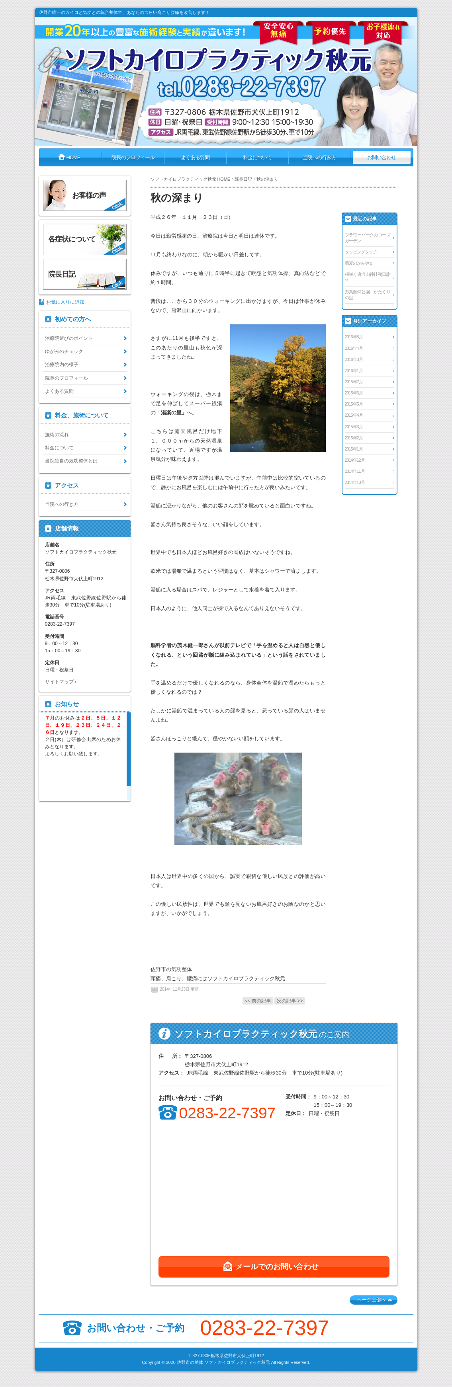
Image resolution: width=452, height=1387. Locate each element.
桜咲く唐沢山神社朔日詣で (367, 277)
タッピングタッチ (361, 252)
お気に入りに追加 (65, 302)
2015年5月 (354, 404)
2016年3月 (354, 359)
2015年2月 (354, 437)
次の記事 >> (290, 1001)
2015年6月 (354, 392)
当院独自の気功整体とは (71, 461)
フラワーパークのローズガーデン (367, 237)
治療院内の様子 (61, 364)
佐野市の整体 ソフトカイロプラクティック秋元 (223, 1362)
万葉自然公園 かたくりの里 (367, 294)
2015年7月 (354, 381)
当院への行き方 (61, 504)
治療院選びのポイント (69, 338)
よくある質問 (59, 391)
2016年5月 (354, 336)
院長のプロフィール (66, 378)
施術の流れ (57, 434)
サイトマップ (59, 682)
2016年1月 (354, 370)
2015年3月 (354, 426)
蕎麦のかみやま (359, 263)
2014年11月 (355, 471)
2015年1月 (354, 449)
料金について (59, 448)
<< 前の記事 (258, 1001)
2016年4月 (354, 348)
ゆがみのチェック (64, 351)
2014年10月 (355, 482)
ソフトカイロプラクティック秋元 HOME (190, 179)
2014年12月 (355, 460)
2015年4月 (354, 415)
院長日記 (243, 179)
